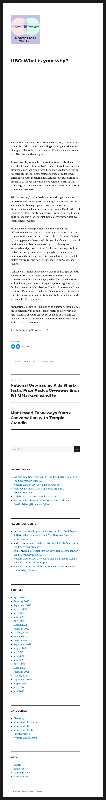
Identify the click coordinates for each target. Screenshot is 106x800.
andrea (18, 361)
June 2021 (18, 656)
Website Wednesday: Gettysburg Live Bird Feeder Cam (43, 558)
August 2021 (20, 648)
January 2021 (20, 675)
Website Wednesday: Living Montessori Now (38, 566)
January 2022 (20, 632)
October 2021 (20, 640)
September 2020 (22, 679)
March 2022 (20, 624)
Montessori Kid (22, 726)
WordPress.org (21, 776)
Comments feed (22, 772)
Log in (17, 764)
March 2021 (19, 667)
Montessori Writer (23, 730)
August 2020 (20, 683)
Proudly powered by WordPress (27, 791)
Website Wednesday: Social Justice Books (36, 484)
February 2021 (21, 671)
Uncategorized (46, 361)
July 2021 (18, 652)
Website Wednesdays (25, 737)
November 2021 (21, 636)
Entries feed (20, 768)
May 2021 (18, 660)
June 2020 (19, 691)
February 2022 (21, 628)
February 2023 (21, 601)
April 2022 (19, 620)
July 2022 (18, 613)
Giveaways (19, 718)
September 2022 (22, 605)
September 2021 (22, 644)
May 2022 (18, 617)
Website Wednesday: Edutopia (30, 562)
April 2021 (19, 663)
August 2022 (20, 609)
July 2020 (18, 687)
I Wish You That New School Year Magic (35, 496)
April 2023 (19, 597)
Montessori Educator (25, 722)
